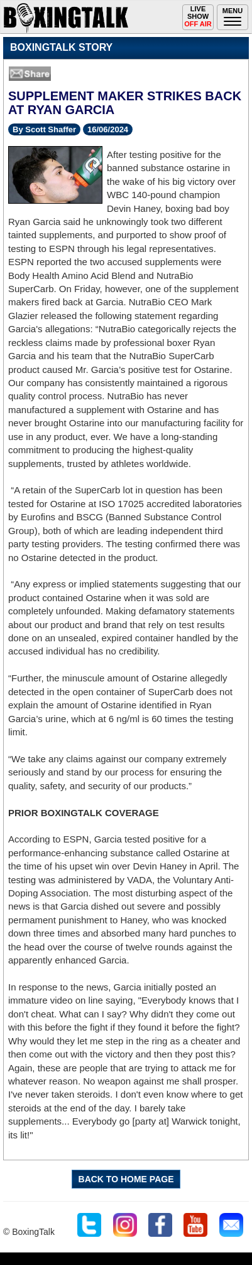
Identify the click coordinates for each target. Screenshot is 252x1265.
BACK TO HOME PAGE (126, 1179)
